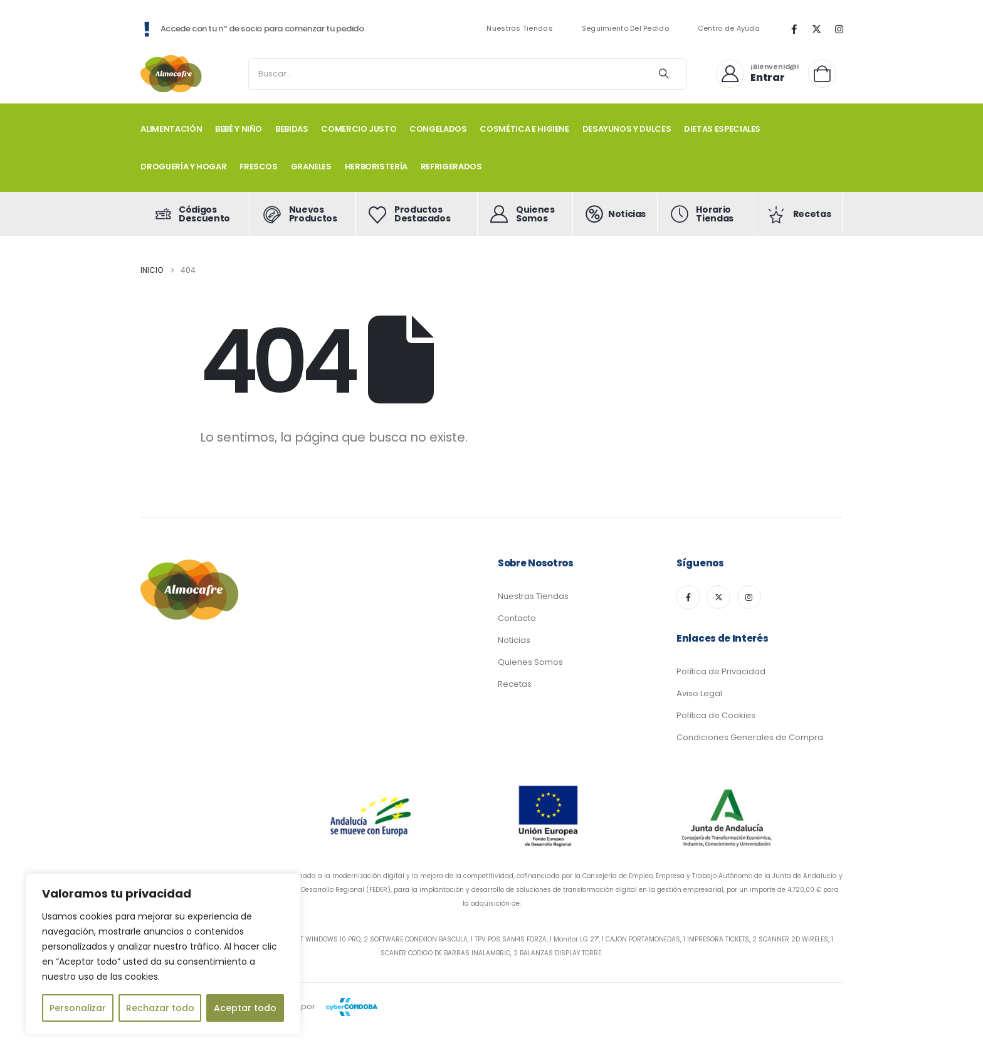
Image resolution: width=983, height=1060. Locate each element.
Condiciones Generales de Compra (749, 737)
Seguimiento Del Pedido (625, 28)
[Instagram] (839, 29)
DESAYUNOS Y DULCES (626, 129)
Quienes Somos (530, 662)
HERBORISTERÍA (376, 166)
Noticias (514, 640)
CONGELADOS (438, 129)
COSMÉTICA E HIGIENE (524, 129)
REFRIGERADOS (451, 166)
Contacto (517, 618)
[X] (816, 29)
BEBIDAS (291, 129)
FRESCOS (258, 166)
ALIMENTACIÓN (171, 129)
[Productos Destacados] (417, 214)
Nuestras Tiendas (519, 28)
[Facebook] (793, 29)
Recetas (515, 684)
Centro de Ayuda (729, 28)
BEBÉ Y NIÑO (238, 129)
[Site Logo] (171, 73)
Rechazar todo (160, 1008)
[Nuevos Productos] (302, 214)
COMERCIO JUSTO (358, 129)
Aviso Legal (699, 693)
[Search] (663, 74)
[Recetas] (798, 214)
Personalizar (78, 1008)
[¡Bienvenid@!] (757, 74)
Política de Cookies (715, 715)
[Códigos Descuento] (195, 214)
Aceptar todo (245, 1008)
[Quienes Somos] (525, 214)
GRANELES (311, 166)
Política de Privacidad (720, 671)
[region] (163, 954)
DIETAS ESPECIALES (722, 129)
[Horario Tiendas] (706, 214)
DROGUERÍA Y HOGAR (183, 166)
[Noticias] (615, 214)
